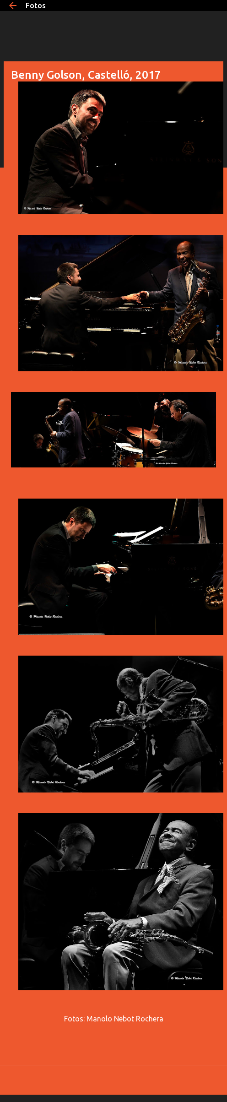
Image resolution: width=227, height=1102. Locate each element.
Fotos (36, 5)
